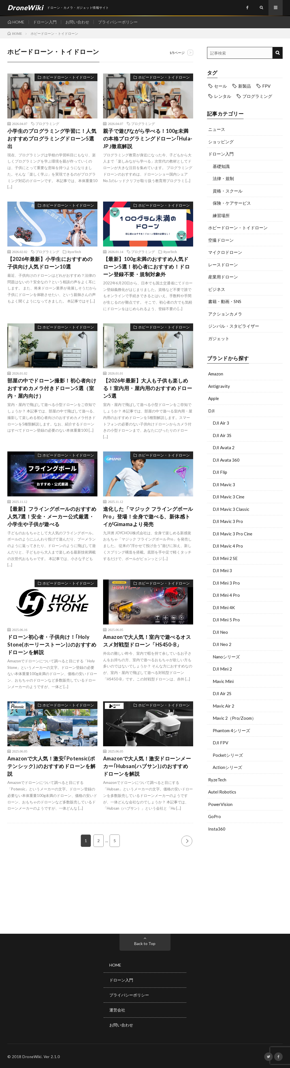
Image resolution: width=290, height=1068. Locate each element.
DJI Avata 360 (226, 459)
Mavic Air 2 (223, 705)
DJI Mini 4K (224, 607)
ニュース (216, 129)
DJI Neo (220, 632)
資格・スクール (227, 190)
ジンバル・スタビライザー (233, 325)
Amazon (215, 373)
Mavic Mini (223, 681)
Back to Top (144, 943)
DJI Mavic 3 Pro (228, 521)
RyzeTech (217, 779)
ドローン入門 (45, 22)
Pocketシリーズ (228, 755)
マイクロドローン (225, 252)
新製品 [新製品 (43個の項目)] (244, 85)
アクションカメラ (225, 313)
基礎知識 (221, 166)
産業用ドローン (223, 276)
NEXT (187, 840)
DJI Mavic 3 (224, 484)
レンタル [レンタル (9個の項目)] (222, 96)
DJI (211, 410)
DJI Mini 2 (222, 668)
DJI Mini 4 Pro (226, 595)
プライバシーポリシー (118, 22)
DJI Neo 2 (222, 644)
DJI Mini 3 (222, 570)
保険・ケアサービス (232, 203)
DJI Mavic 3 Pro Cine (232, 533)
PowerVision (220, 804)
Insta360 (216, 828)
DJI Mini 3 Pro (226, 582)
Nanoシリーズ (226, 656)
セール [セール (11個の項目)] (220, 85)
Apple (213, 398)
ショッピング (221, 141)
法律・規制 (223, 178)
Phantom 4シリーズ (231, 730)
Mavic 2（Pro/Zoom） (234, 718)
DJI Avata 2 (223, 447)
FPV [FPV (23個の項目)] (266, 85)
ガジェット (218, 338)
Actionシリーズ (227, 767)
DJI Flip (220, 472)
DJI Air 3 (221, 422)
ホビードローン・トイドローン (238, 227)
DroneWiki (32, 1055)
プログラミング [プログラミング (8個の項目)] (257, 96)
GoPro (214, 816)
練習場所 (221, 215)
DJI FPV (220, 742)
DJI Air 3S (222, 435)
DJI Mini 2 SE (225, 558)
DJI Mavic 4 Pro (228, 545)
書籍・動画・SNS (224, 301)
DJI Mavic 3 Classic (231, 509)
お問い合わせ (77, 22)
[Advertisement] (245, 881)
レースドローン (223, 264)
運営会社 (117, 1009)
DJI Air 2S (222, 693)
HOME (18, 22)
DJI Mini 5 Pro (226, 619)
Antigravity (219, 386)
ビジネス (216, 289)
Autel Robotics (222, 791)
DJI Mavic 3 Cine (228, 496)
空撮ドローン (221, 240)
